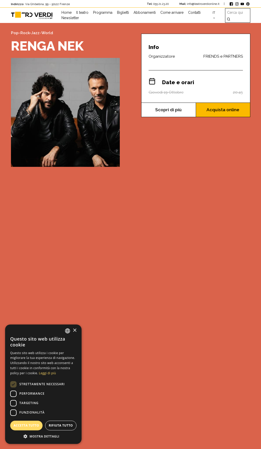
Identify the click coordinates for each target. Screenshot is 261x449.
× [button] (74, 330)
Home (66, 12)
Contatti (194, 12)
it (214, 13)
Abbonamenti (145, 12)
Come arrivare (172, 12)
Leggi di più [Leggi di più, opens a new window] (47, 373)
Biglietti (123, 12)
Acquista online (223, 110)
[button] (43, 436)
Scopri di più (168, 110)
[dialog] (43, 384)
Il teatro (82, 12)
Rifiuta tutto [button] (61, 425)
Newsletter (70, 18)
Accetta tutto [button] (26, 425)
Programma (102, 12)
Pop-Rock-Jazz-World (32, 33)
